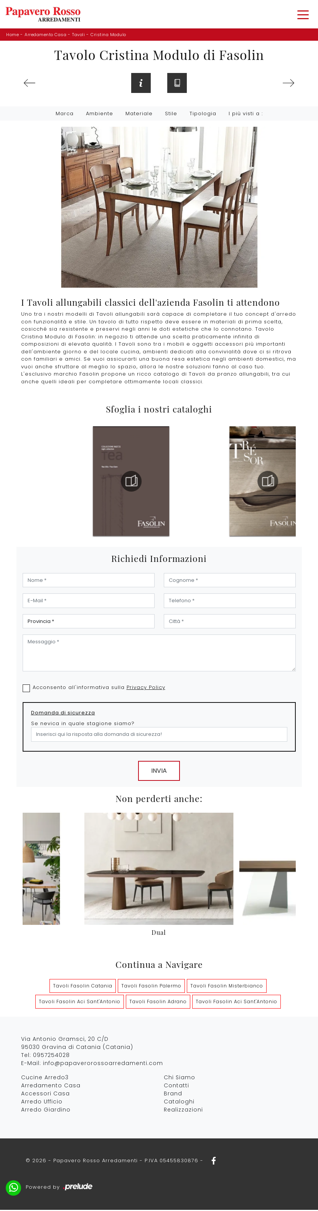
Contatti (176, 1086)
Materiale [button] (139, 114)
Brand (173, 1094)
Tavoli (78, 34)
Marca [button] (65, 114)
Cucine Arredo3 (45, 1078)
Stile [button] (171, 114)
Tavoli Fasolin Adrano (158, 1002)
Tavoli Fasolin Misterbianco (226, 986)
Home (12, 34)
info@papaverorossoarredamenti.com (103, 1064)
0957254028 (51, 1056)
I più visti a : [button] (246, 114)
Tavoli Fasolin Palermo (151, 986)
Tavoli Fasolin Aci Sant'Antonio (79, 1002)
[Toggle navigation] (303, 14)
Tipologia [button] (202, 114)
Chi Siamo (179, 1078)
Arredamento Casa (45, 34)
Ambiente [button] (99, 114)
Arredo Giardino (46, 1110)
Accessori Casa (45, 1094)
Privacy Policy (146, 688)
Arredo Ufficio (42, 1102)
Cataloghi (179, 1102)
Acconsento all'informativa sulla (99, 688)
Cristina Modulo (108, 34)
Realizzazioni (183, 1110)
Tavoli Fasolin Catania (82, 986)
